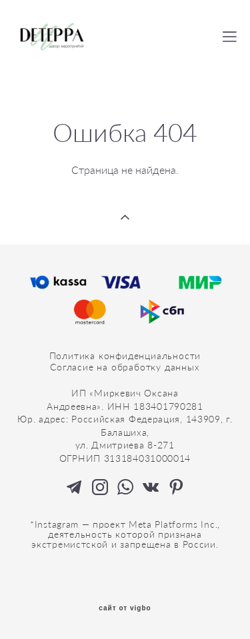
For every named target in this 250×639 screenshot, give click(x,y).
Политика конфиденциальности (125, 355)
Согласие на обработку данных (124, 366)
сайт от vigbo (125, 608)
